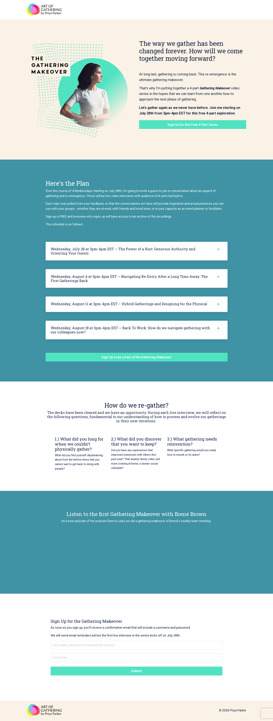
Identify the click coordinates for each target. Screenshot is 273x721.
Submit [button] (136, 671)
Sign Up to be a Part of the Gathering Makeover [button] (136, 358)
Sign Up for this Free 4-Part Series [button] (192, 124)
